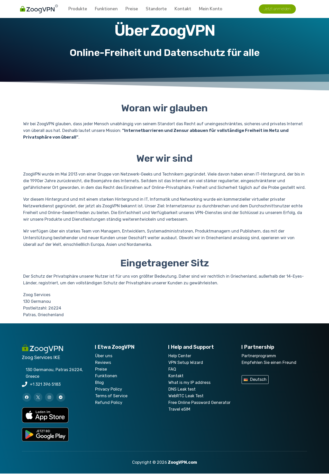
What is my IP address (189, 382)
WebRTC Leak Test (186, 395)
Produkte (77, 10)
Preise (131, 10)
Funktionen (106, 10)
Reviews (103, 362)
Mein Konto (210, 10)
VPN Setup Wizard (185, 362)
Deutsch (258, 379)
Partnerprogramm (259, 355)
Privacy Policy (108, 389)
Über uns (103, 355)
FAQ (172, 369)
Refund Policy (108, 402)
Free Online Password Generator (199, 402)
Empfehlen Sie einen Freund (269, 362)
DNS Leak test (182, 389)
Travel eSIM (179, 409)
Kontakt (183, 10)
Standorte (156, 10)
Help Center (179, 355)
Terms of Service (111, 395)
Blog (99, 382)
